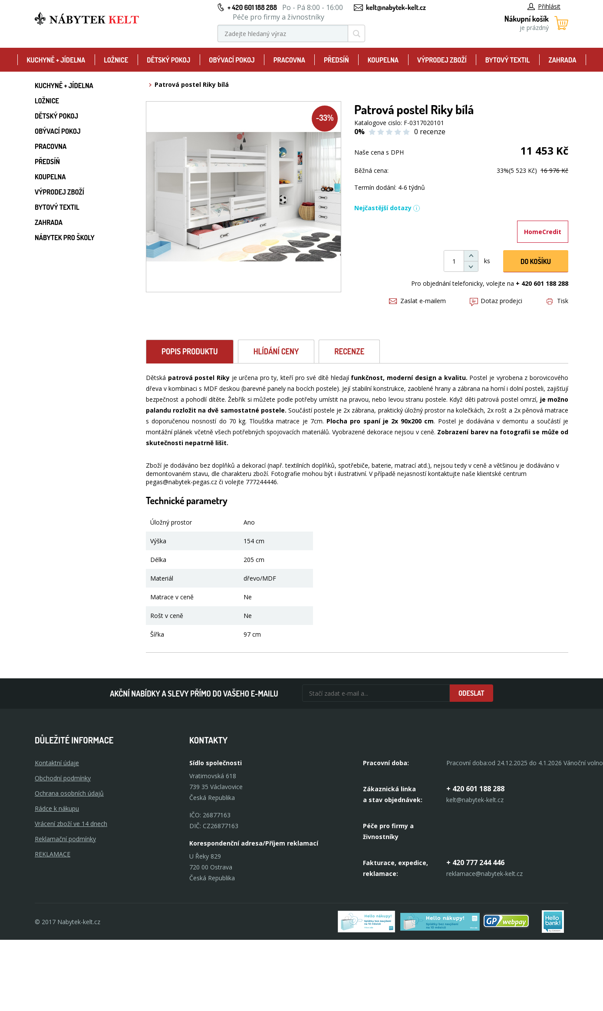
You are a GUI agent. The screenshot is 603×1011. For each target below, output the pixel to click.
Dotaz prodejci (496, 301)
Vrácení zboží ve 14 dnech (71, 823)
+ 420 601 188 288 (252, 7)
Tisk (557, 301)
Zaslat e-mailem (417, 301)
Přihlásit (543, 6)
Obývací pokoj (232, 60)
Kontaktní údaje (57, 763)
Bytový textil (507, 60)
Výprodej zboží (442, 60)
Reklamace (52, 854)
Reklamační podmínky (65, 839)
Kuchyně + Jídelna (55, 60)
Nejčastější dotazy (387, 208)
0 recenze (429, 131)
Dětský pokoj (168, 60)
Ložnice (116, 60)
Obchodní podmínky (63, 778)
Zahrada (563, 60)
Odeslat (471, 693)
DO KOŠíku (536, 261)
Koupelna (383, 60)
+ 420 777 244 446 (475, 862)
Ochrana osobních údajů (69, 793)
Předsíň (336, 60)
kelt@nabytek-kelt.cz (396, 7)
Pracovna (289, 60)
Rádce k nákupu (57, 808)
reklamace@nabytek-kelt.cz (484, 873)
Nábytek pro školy (65, 237)
